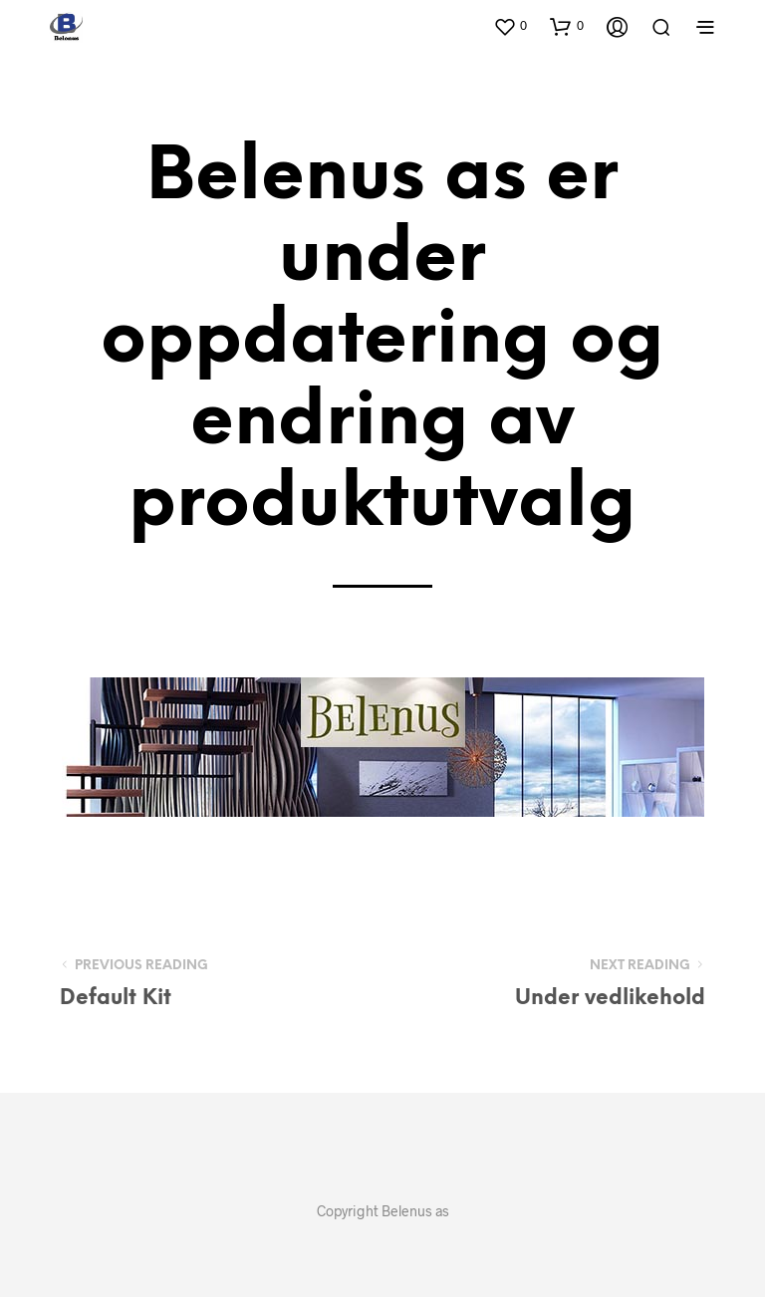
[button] (510, 26)
